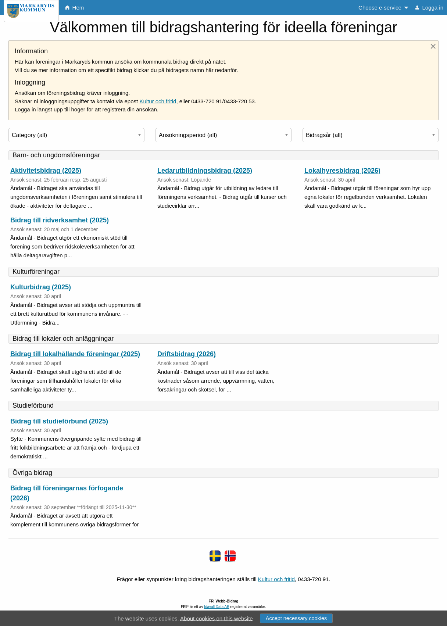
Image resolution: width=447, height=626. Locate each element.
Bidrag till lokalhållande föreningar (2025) (75, 354)
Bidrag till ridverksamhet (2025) (59, 220)
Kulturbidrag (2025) (40, 287)
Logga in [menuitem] (429, 7)
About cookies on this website (216, 618)
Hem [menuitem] (74, 7)
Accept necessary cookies (296, 618)
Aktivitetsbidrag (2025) (45, 170)
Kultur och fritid (157, 101)
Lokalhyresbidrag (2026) (342, 170)
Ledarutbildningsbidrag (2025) (204, 170)
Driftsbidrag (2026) (186, 354)
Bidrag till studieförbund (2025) (59, 421)
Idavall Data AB (216, 607)
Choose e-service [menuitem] (379, 7)
